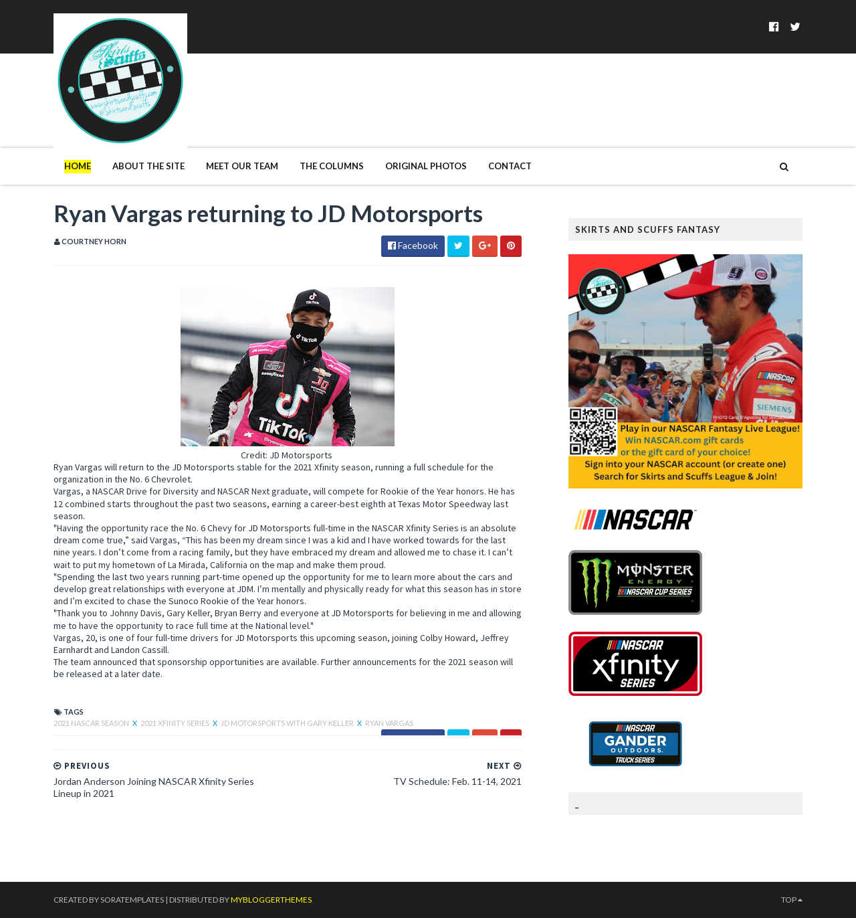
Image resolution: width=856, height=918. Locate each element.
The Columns (332, 166)
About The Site (148, 166)
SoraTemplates (132, 900)
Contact (510, 166)
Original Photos (426, 166)
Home (77, 166)
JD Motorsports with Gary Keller (288, 723)
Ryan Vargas (389, 723)
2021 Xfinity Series (175, 723)
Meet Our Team (242, 166)
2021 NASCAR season (92, 723)
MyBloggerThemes (271, 900)
